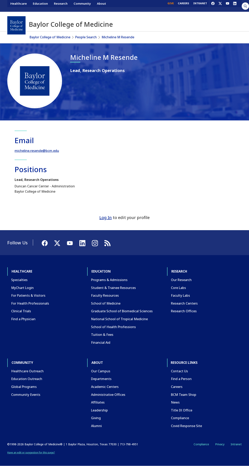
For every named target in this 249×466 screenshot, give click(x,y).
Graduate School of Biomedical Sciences (122, 311)
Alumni (96, 426)
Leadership (99, 410)
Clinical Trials (21, 311)
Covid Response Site (186, 426)
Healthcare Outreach (27, 371)
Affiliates (98, 402)
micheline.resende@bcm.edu (37, 150)
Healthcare (18, 6)
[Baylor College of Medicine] (16, 25)
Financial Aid (100, 342)
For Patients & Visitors (28, 295)
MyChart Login (22, 288)
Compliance (180, 418)
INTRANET (200, 6)
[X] (220, 5)
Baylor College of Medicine (50, 37)
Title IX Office (181, 410)
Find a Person (181, 379)
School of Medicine (105, 303)
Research (61, 6)
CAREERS (183, 6)
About (101, 6)
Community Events (25, 394)
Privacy (219, 444)
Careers (176, 386)
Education (40, 6)
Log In (105, 217)
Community (82, 6)
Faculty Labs (180, 295)
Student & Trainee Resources (113, 288)
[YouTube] (227, 5)
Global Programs (24, 386)
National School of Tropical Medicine (119, 319)
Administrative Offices (108, 394)
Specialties (19, 280)
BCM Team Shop (183, 394)
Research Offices (184, 311)
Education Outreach (26, 379)
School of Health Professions (113, 327)
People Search (86, 37)
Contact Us (179, 371)
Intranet (236, 444)
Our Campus (100, 371)
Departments (101, 379)
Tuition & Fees (102, 334)
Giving (96, 418)
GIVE (170, 6)
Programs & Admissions (109, 280)
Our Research (181, 280)
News (175, 402)
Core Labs (178, 288)
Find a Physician (23, 319)
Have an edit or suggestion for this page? (31, 452)
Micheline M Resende (118, 37)
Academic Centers (105, 386)
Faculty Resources (105, 295)
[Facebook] (213, 5)
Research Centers (184, 303)
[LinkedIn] (234, 5)
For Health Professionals (30, 303)
